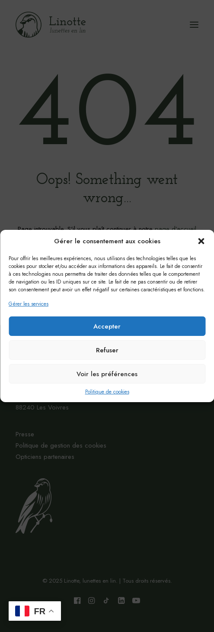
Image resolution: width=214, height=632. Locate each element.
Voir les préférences (107, 374)
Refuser (107, 350)
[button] (201, 241)
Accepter (107, 326)
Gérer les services (28, 304)
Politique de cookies (107, 392)
